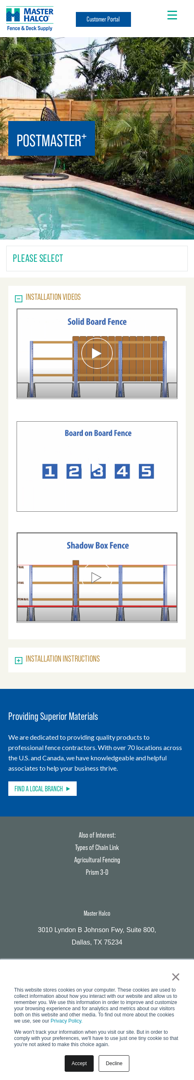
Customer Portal (103, 19)
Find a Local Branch (39, 788)
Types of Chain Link (97, 847)
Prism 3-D (97, 872)
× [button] (175, 977)
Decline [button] (114, 1063)
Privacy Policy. (66, 1021)
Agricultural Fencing (97, 859)
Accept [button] (79, 1063)
